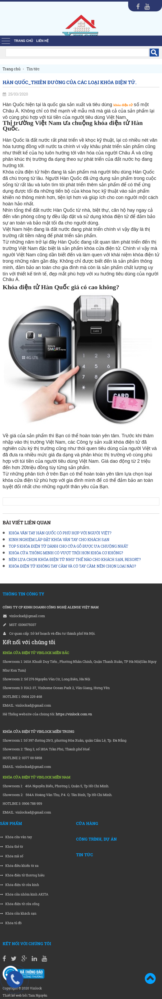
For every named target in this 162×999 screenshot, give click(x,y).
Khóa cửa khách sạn (18, 913)
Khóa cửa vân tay (16, 837)
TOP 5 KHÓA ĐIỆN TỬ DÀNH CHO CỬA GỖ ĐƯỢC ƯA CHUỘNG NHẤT (68, 546)
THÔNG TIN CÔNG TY (23, 593)
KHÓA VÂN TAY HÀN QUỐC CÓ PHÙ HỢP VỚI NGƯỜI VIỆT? (60, 532)
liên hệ (42, 41)
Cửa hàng (87, 823)
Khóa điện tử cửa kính (19, 885)
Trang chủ (23, 41)
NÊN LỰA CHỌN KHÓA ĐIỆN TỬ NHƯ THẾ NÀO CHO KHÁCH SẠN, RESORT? (75, 559)
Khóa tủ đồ (11, 923)
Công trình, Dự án (96, 839)
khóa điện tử (122, 105)
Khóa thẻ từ (11, 847)
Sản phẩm (11, 823)
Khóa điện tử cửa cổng (19, 904)
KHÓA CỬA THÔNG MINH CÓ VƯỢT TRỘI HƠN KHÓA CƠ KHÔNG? (66, 552)
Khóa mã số (11, 856)
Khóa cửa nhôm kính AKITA (24, 894)
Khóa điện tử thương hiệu (22, 875)
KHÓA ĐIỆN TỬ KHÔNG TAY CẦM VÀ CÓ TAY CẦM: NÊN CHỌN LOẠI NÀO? (72, 566)
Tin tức (84, 854)
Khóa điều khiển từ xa (19, 866)
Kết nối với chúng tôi (27, 943)
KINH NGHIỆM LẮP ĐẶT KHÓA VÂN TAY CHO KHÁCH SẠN (59, 539)
